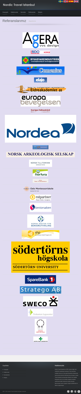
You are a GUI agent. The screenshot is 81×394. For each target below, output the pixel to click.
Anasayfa (5, 13)
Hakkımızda (14, 13)
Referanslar (32, 13)
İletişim (40, 13)
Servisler (23, 13)
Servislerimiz (7, 375)
